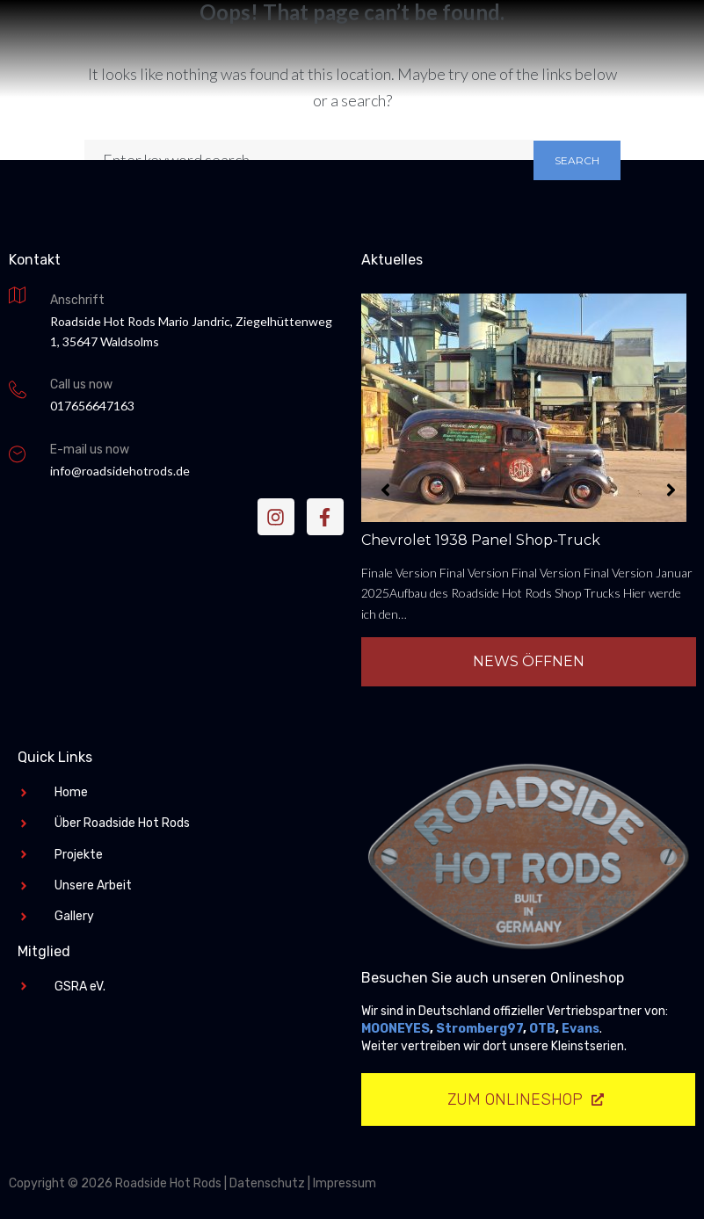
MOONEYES (395, 1028)
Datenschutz (267, 1183)
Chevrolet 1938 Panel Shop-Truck (480, 540)
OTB (542, 1028)
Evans (580, 1028)
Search (577, 160)
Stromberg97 (479, 1028)
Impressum (344, 1183)
